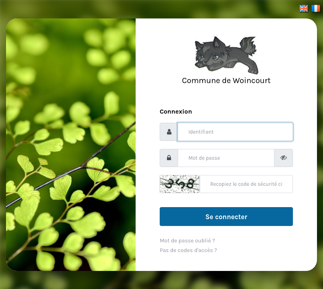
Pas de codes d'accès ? (188, 250)
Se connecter (226, 217)
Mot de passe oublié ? (187, 240)
